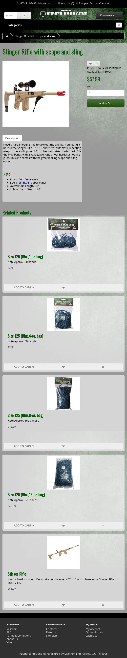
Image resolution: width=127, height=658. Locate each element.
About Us (12, 639)
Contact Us (53, 629)
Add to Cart (105, 103)
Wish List (91, 635)
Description (12, 138)
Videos (10, 642)
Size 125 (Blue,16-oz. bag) (26, 494)
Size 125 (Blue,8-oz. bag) (25, 415)
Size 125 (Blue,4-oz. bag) (25, 336)
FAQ (9, 632)
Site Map (51, 635)
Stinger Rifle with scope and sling (35, 36)
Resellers (12, 629)
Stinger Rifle (17, 574)
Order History (94, 632)
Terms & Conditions (18, 635)
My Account (93, 629)
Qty (88, 86)
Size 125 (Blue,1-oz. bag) (25, 256)
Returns (51, 632)
